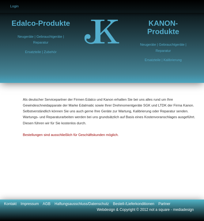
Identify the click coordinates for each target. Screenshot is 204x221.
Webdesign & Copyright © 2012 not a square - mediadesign (145, 209)
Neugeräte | (27, 36)
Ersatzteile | (34, 52)
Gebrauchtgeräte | (50, 36)
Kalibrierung (173, 60)
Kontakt (12, 204)
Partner (164, 204)
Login (14, 6)
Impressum (32, 204)
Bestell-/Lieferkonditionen (135, 204)
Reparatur (40, 42)
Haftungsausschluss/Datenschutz (84, 204)
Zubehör (50, 52)
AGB (49, 204)
